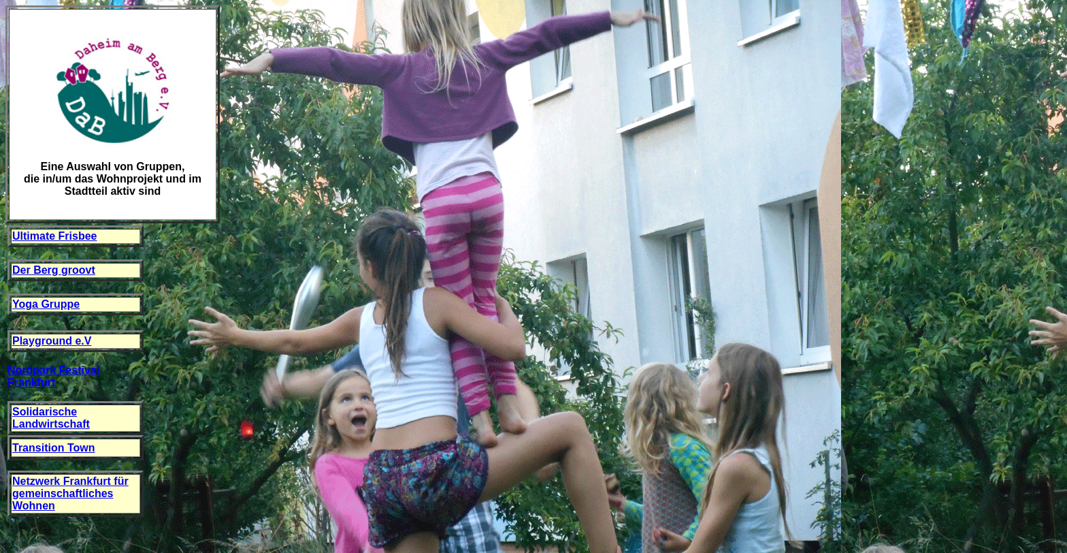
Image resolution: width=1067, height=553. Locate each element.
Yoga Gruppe (46, 304)
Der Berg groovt (53, 270)
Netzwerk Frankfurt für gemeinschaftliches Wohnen (70, 493)
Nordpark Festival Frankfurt (53, 376)
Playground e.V (51, 341)
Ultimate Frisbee (54, 236)
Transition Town (53, 448)
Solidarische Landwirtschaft (51, 418)
